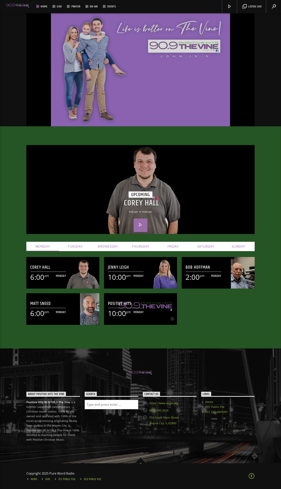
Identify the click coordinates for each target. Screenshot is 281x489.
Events (111, 6)
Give (59, 6)
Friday (173, 246)
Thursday (140, 246)
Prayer (75, 6)
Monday (43, 246)
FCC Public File (214, 407)
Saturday (205, 246)
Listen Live (252, 6)
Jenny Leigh (118, 267)
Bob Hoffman (198, 267)
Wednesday (108, 246)
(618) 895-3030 (158, 410)
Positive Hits (119, 303)
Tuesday (75, 246)
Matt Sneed (40, 303)
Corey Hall (141, 203)
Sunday (238, 246)
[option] (140, 69)
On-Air (94, 6)
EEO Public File (92, 479)
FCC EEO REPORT (216, 412)
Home (44, 6)
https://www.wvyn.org (163, 403)
